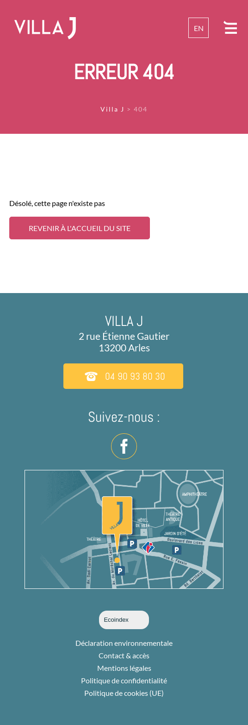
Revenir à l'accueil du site (79, 228)
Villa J (112, 109)
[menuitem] (198, 28)
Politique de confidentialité (124, 680)
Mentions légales (124, 667)
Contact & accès (124, 655)
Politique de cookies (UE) (124, 692)
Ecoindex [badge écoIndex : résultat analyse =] (124, 620)
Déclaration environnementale (124, 642)
